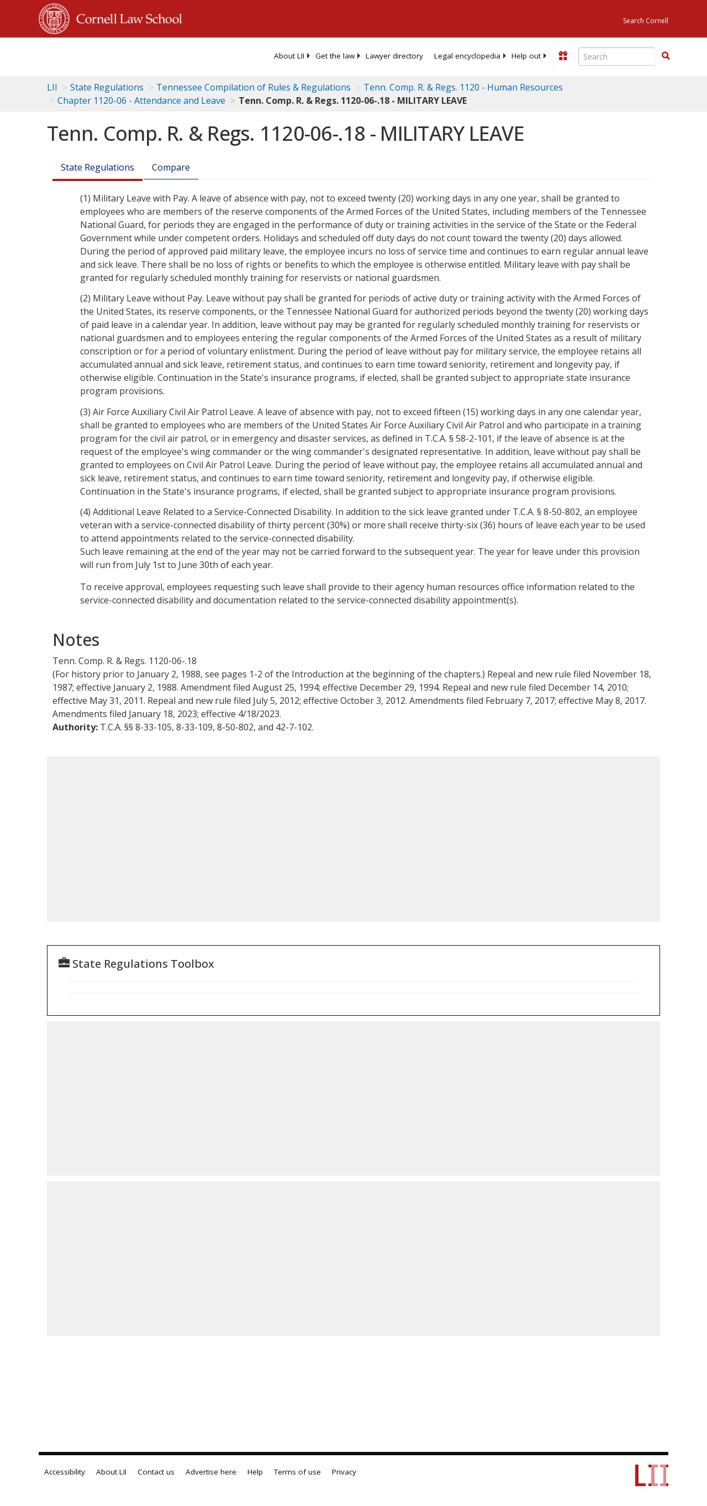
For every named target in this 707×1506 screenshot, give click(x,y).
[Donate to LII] (563, 56)
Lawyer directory (394, 56)
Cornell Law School (126, 17)
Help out (526, 56)
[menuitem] (289, 55)
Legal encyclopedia (467, 56)
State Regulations (107, 87)
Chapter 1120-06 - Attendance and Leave (141, 100)
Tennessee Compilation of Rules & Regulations (253, 87)
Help (255, 1472)
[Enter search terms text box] (617, 56)
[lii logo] (81, 55)
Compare (171, 167)
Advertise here (211, 1472)
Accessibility (64, 1472)
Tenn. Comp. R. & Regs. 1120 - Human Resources (463, 87)
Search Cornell (645, 20)
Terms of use (297, 1472)
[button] (665, 56)
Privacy (344, 1472)
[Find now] (665, 56)
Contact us (156, 1472)
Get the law (335, 56)
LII (52, 87)
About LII (289, 56)
